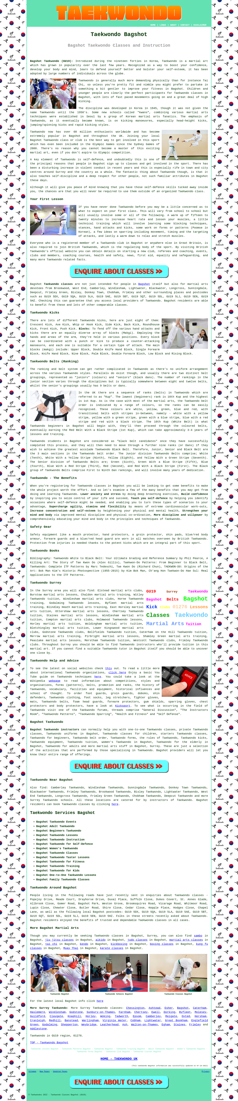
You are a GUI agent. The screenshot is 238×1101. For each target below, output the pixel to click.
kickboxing (119, 944)
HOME (153, 25)
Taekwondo (169, 61)
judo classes (137, 939)
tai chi (51, 944)
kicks (202, 120)
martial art (198, 61)
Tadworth (121, 1016)
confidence (198, 65)
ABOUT (173, 25)
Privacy (205, 1072)
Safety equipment (43, 534)
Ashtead (154, 1008)
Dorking (169, 1012)
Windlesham (57, 1012)
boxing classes (161, 944)
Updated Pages (60, 1072)
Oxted (186, 1016)
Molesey (200, 1012)
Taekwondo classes (188, 93)
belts (202, 381)
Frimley (195, 1024)
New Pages (45, 1072)
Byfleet (185, 1012)
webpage (54, 680)
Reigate (171, 1016)
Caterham (199, 1008)
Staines (179, 1024)
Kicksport (122, 705)
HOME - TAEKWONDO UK (119, 1059)
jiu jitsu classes (59, 939)
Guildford (37, 1016)
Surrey (155, 746)
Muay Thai (70, 948)
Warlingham (90, 1020)
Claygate (56, 1016)
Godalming (49, 1024)
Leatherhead (109, 1024)
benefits (187, 485)
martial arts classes (186, 939)
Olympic (104, 152)
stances (84, 227)
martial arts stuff (112, 746)
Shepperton (69, 1024)
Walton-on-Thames (144, 1024)
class (132, 211)
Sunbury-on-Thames (101, 1012)
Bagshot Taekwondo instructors (54, 729)
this (108, 668)
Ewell (155, 1012)
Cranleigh (37, 1020)
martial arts (197, 112)
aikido (101, 939)
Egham (166, 1024)
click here (117, 672)
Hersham (200, 1016)
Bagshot (144, 284)
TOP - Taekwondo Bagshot (49, 1042)
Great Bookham (176, 1020)
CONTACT (185, 25)
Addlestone (38, 1028)
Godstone (76, 1012)
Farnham (124, 1012)
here (97, 676)
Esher (168, 1008)
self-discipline (64, 176)
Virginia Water (114, 1020)
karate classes (111, 948)
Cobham (135, 1020)
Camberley (153, 1016)
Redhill (55, 1020)
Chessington (135, 1008)
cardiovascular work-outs (185, 506)
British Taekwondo (82, 247)
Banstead (71, 1020)
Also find (38, 787)
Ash (124, 1024)
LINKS (163, 25)
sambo (198, 935)
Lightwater (152, 1020)
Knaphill (74, 1016)
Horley (91, 1016)
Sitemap (32, 1072)
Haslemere (37, 1012)
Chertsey (141, 1012)
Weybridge (88, 1024)
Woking (105, 1016)
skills (171, 187)
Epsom (137, 1016)
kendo (84, 944)
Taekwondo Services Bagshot (62, 813)
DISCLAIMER (199, 25)
